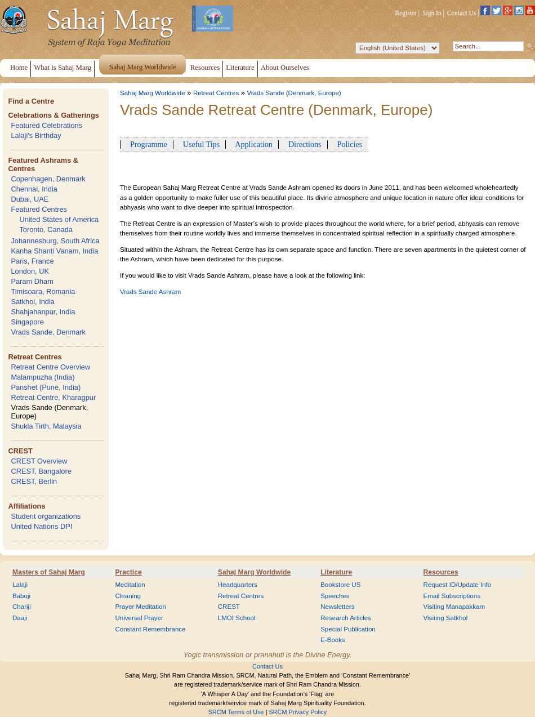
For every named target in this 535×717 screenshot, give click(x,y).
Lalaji (20, 584)
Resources (440, 572)
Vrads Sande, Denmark (48, 332)
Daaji (19, 617)
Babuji (21, 596)
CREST (20, 451)
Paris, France (32, 261)
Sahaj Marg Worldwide (152, 93)
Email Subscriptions (451, 596)
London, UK (30, 271)
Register (406, 13)
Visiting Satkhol (445, 617)
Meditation (130, 584)
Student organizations (46, 516)
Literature (336, 572)
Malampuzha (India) (42, 377)
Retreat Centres (34, 357)
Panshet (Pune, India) (46, 387)
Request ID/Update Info (457, 584)
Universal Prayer (139, 617)
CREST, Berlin (34, 481)
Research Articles (345, 617)
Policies (348, 144)
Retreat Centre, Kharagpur (53, 397)
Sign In (432, 13)
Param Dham (32, 281)
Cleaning (128, 596)
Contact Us (461, 13)
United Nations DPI (41, 526)
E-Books (332, 639)
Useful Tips (199, 144)
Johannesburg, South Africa (55, 241)
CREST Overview (39, 461)
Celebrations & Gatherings (53, 115)
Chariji (21, 606)
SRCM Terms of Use (236, 712)
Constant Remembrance (150, 629)
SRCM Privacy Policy (298, 712)
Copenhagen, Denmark (48, 179)
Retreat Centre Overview (50, 367)
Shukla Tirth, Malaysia (46, 426)
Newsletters (337, 606)
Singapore (27, 322)
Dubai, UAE (29, 199)
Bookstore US (340, 584)
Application (252, 144)
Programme (146, 144)
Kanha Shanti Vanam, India (54, 251)
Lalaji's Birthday (36, 135)
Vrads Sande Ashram (150, 291)
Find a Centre (31, 101)
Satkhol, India (33, 301)
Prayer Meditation (140, 606)
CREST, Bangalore (41, 471)
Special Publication (348, 629)
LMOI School (237, 617)
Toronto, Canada (46, 229)
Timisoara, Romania (43, 291)
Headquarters (237, 584)
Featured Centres (39, 209)
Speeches (334, 596)
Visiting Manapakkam (454, 606)
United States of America (59, 219)
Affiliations (26, 506)
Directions (303, 144)
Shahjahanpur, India (43, 312)
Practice (128, 572)
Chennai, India (34, 189)
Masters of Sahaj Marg (48, 572)
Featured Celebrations (46, 125)
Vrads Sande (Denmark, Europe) (294, 93)
